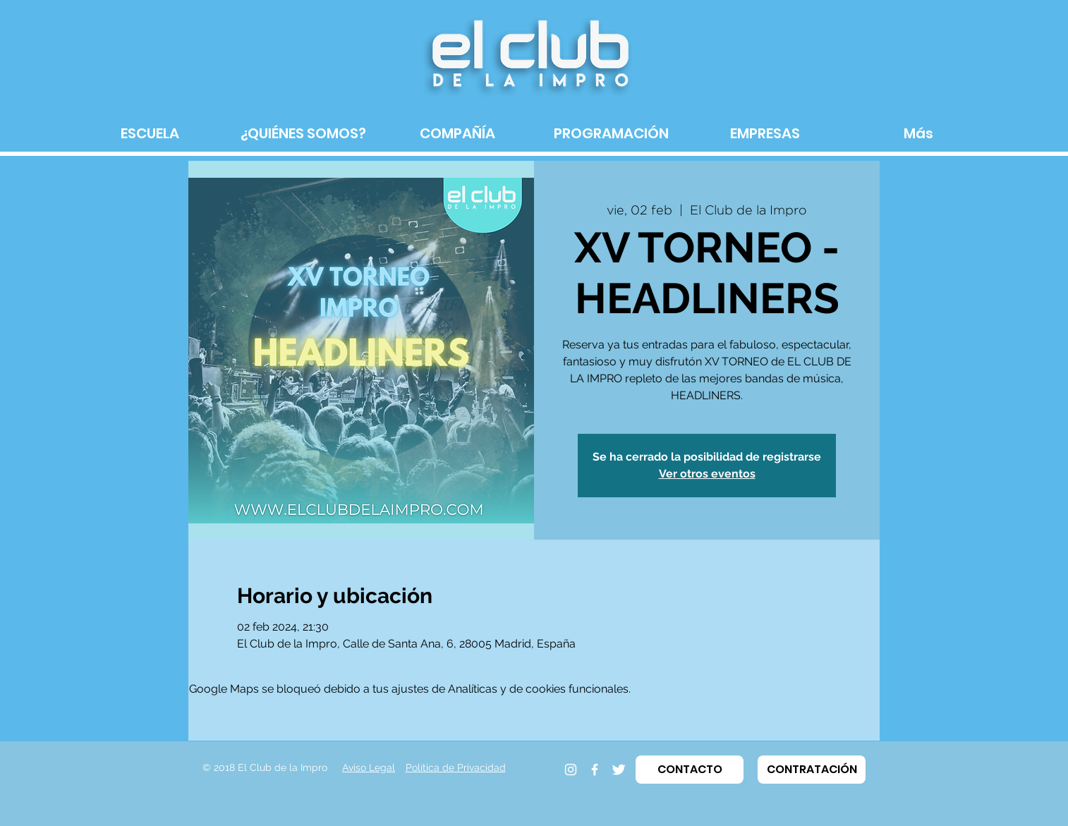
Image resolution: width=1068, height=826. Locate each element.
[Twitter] (618, 769)
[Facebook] (594, 769)
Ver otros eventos (707, 473)
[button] (690, 769)
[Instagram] (570, 769)
